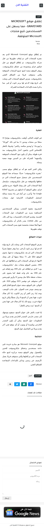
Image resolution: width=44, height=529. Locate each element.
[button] (31, 384)
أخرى (38, 16)
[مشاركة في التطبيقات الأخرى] (10, 384)
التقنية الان (22, 5)
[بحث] (3, 5)
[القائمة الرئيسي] (41, 5)
